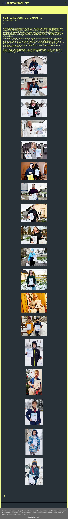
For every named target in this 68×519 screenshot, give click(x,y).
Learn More (32, 517)
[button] (4, 24)
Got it (39, 517)
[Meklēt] (31, 3)
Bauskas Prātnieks (17, 3)
